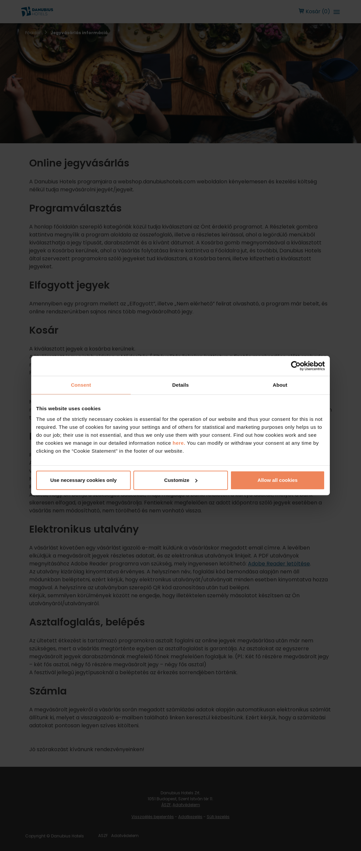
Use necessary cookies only (83, 480)
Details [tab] (180, 385)
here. (180, 443)
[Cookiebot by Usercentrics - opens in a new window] (296, 366)
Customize (180, 480)
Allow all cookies (277, 480)
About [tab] (280, 385)
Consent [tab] (81, 385)
